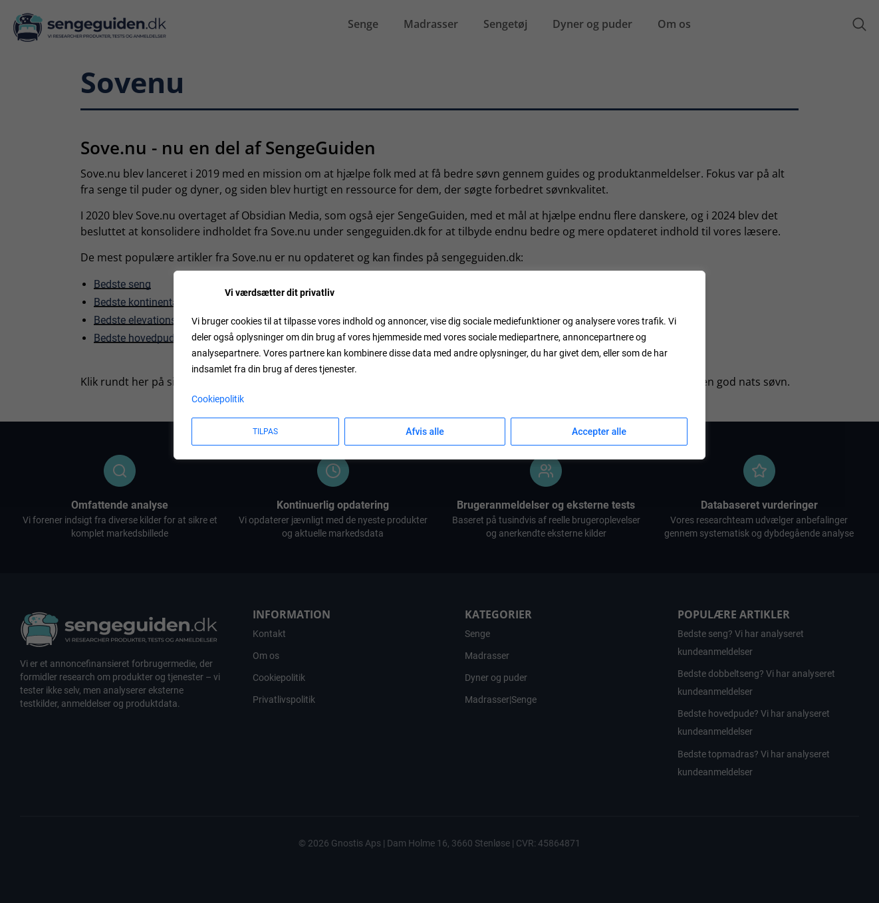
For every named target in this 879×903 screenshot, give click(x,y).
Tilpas (265, 431)
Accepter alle (599, 431)
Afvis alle (425, 431)
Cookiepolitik (217, 399)
